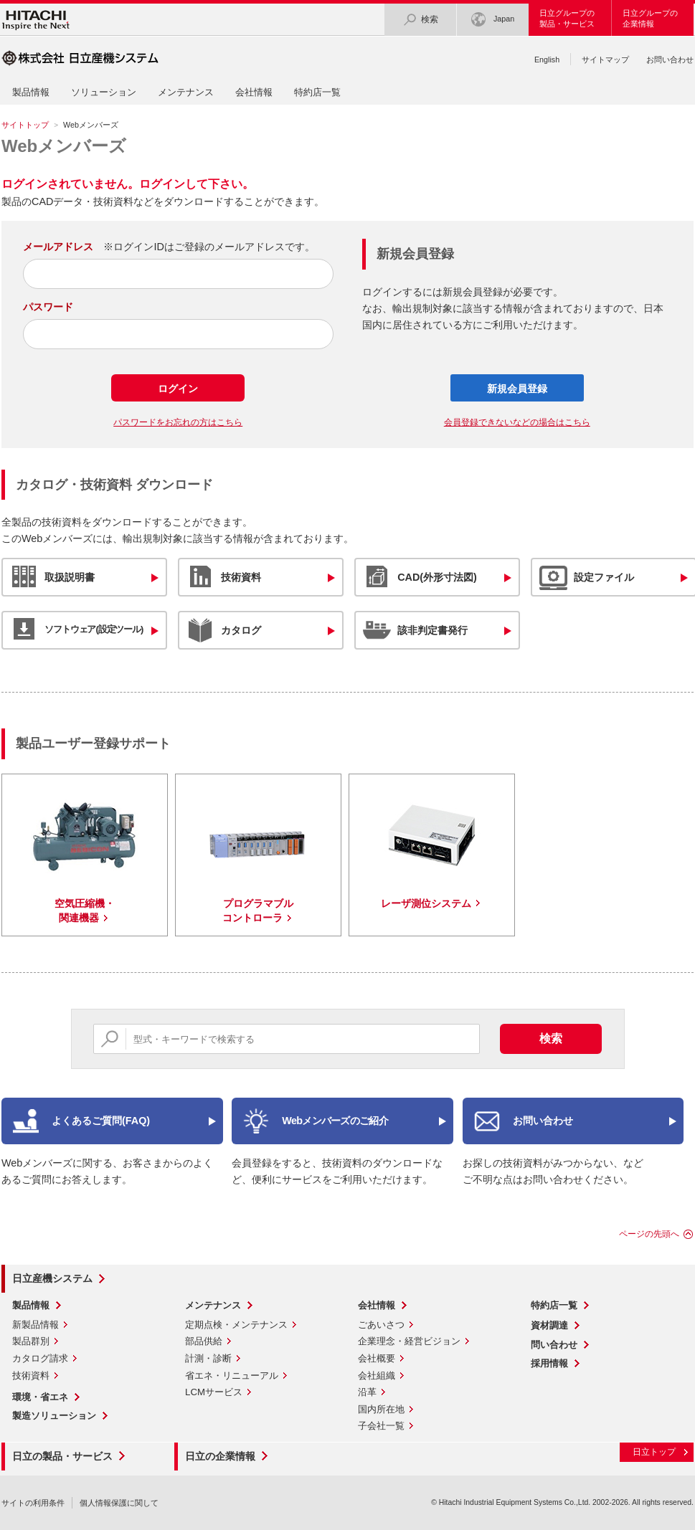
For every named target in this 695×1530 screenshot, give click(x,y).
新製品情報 (35, 1324)
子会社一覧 (381, 1425)
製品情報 (30, 92)
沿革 (367, 1392)
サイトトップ (25, 124)
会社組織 (376, 1375)
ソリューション (103, 92)
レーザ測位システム (426, 903)
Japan (492, 19)
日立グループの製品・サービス (567, 18)
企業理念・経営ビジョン (409, 1341)
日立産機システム (52, 1278)
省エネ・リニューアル (231, 1375)
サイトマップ (605, 59)
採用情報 (549, 1363)
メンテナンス (186, 92)
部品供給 (203, 1341)
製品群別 (30, 1341)
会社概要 (376, 1358)
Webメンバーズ (63, 146)
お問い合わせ (670, 59)
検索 (420, 19)
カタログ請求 (40, 1358)
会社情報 (254, 92)
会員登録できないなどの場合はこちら (517, 422)
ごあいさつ (381, 1324)
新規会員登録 (517, 388)
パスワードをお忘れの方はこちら (177, 422)
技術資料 (30, 1375)
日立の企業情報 (220, 1456)
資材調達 (549, 1325)
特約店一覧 (317, 92)
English (546, 59)
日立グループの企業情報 (650, 18)
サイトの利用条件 (33, 1502)
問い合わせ (554, 1344)
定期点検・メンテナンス (236, 1324)
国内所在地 (381, 1409)
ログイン (178, 388)
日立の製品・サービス (62, 1456)
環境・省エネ (40, 1397)
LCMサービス (213, 1392)
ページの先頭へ (649, 1234)
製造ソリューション (54, 1415)
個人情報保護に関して (119, 1502)
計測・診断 (208, 1358)
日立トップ (654, 1452)
